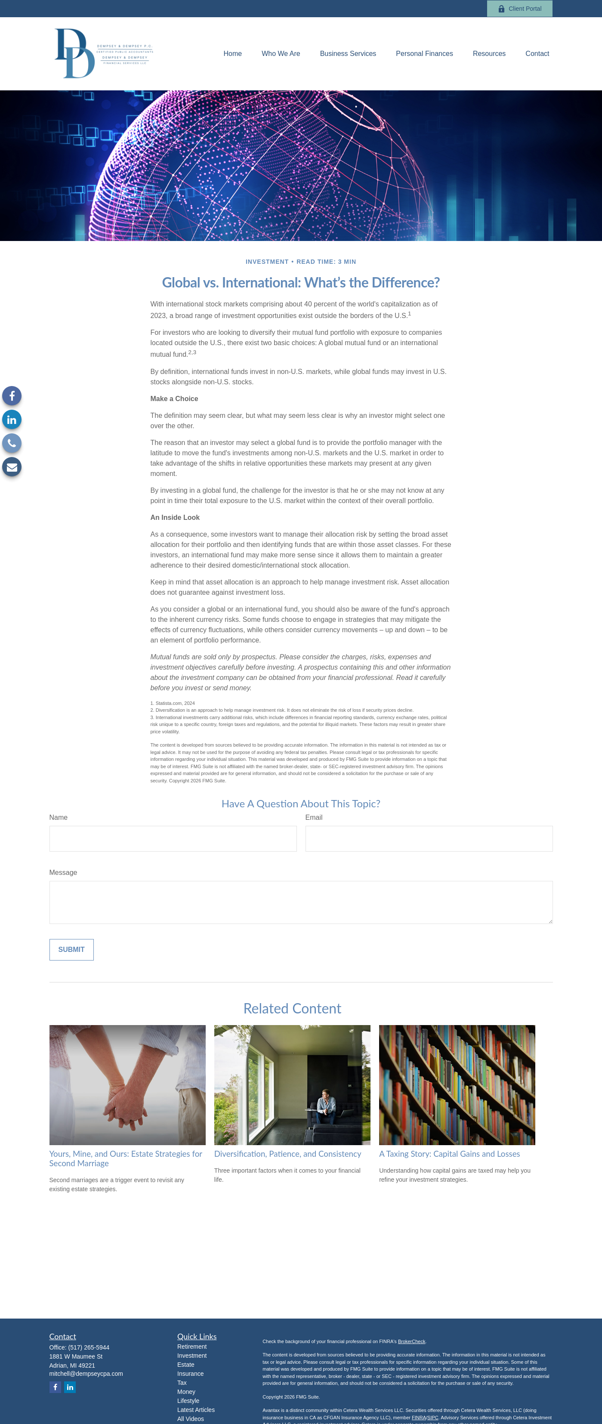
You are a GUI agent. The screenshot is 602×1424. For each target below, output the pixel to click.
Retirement (192, 1346)
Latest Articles (196, 1409)
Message (63, 872)
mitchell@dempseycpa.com (86, 1373)
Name (58, 817)
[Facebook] (12, 395)
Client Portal (519, 8)
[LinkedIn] (12, 419)
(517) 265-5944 (89, 1347)
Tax (182, 1382)
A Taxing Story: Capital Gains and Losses (449, 1153)
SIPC (432, 1417)
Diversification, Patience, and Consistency (287, 1153)
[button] (232, 54)
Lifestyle (188, 1400)
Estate (185, 1364)
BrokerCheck (412, 1341)
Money (186, 1391)
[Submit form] (71, 950)
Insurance (190, 1373)
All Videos (190, 1418)
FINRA (419, 1417)
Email (314, 817)
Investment (192, 1355)
